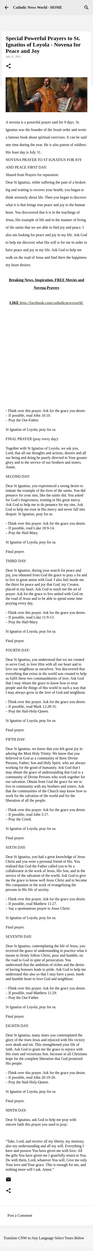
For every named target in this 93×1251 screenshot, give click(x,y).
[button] (8, 66)
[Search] (86, 7)
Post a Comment (19, 1215)
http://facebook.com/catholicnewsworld (51, 303)
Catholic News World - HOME (37, 7)
